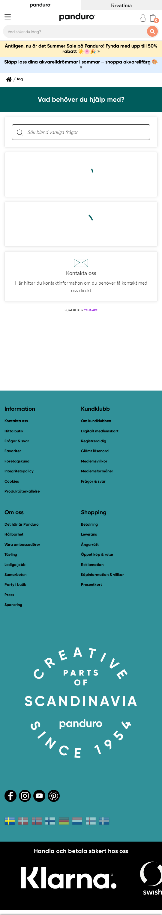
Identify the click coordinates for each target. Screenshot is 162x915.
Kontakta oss (16, 421)
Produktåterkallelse (22, 491)
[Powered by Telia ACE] (81, 310)
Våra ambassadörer (22, 544)
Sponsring (13, 604)
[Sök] (20, 132)
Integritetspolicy (19, 471)
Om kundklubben (96, 421)
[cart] (153, 18)
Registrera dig (93, 441)
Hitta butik (13, 431)
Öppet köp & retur (97, 554)
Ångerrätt (90, 544)
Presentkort (91, 584)
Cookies (11, 481)
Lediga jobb (15, 564)
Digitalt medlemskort (99, 431)
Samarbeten (15, 574)
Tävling (10, 554)
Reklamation (92, 564)
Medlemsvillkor (94, 461)
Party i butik (15, 584)
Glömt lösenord (95, 451)
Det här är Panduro (21, 524)
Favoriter (12, 451)
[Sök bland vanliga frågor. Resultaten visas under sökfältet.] (86, 132)
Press (9, 594)
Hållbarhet (13, 534)
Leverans (89, 534)
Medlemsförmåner (97, 471)
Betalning (89, 524)
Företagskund (16, 461)
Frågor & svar (16, 441)
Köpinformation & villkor (102, 574)
